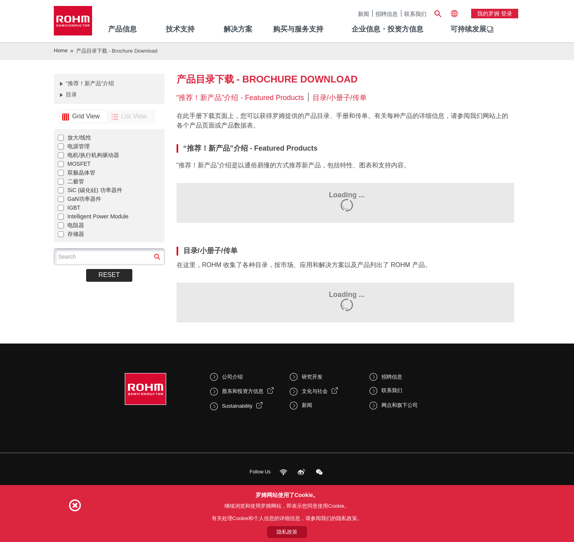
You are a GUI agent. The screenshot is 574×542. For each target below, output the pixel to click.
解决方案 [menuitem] (238, 29)
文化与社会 (315, 391)
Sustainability (237, 406)
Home (61, 50)
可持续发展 (468, 29)
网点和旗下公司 (399, 405)
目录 (71, 94)
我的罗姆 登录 (494, 13)
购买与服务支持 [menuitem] (298, 29)
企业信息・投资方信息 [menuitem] (387, 29)
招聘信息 (386, 14)
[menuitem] (468, 29)
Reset (109, 274)
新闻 (363, 14)
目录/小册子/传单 (340, 98)
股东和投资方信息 (242, 391)
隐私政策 (287, 532)
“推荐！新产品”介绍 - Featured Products (240, 98)
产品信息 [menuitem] (122, 29)
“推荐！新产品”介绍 (90, 83)
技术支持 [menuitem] (180, 29)
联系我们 (415, 14)
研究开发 (312, 377)
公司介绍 (232, 377)
